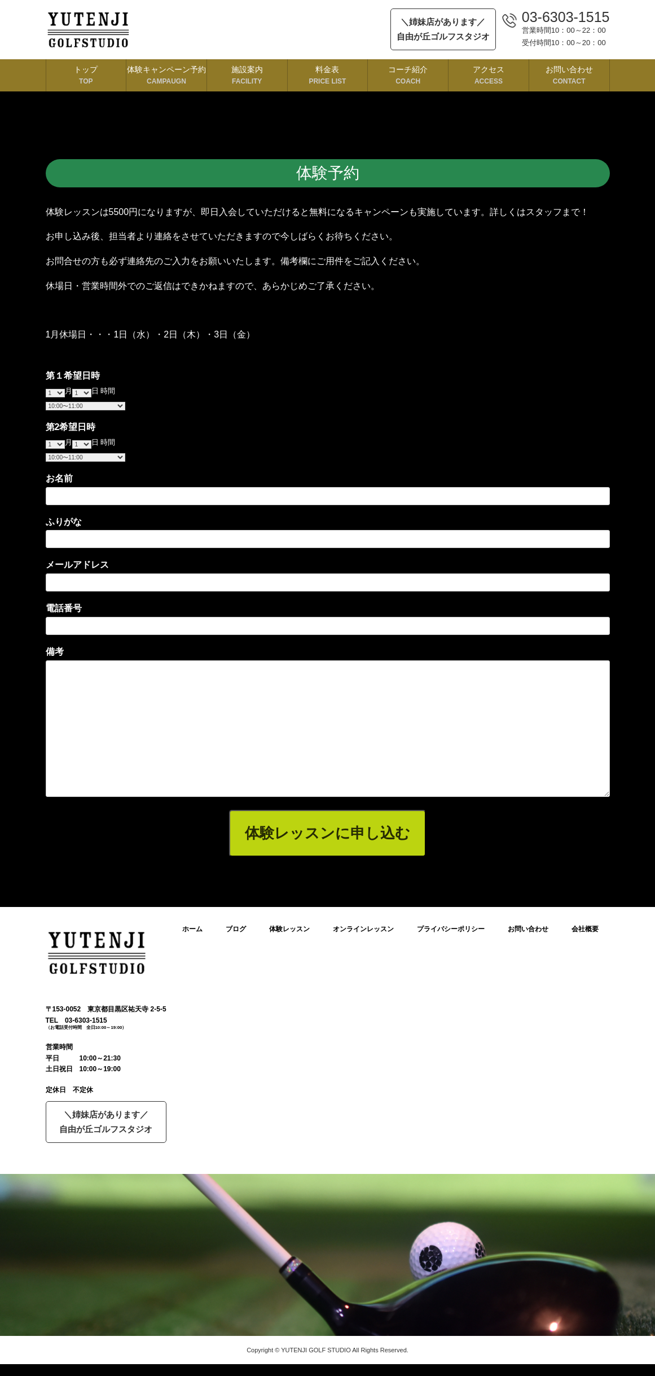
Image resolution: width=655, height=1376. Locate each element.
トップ (86, 75)
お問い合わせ (569, 75)
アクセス (489, 75)
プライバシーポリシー (451, 929)
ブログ (236, 929)
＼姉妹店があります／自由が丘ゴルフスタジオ (443, 29)
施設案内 (247, 75)
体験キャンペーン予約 (166, 75)
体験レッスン (289, 929)
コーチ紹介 (408, 75)
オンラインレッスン (363, 929)
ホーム (192, 929)
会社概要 (585, 929)
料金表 (328, 75)
